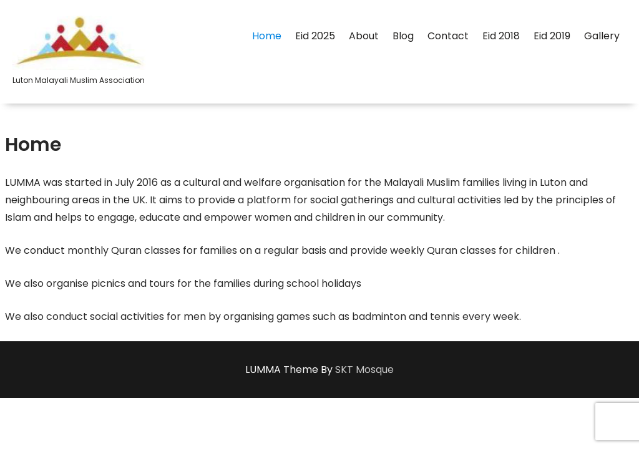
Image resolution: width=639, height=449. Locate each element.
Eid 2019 (552, 36)
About (364, 36)
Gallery (602, 36)
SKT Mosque (364, 369)
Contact (448, 36)
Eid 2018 (501, 36)
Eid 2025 (315, 36)
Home (266, 36)
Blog (403, 36)
